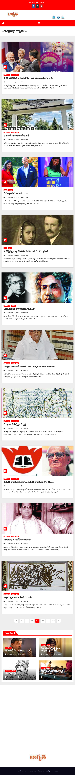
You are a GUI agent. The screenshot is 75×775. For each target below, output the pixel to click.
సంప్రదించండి (6, 695)
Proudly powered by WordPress (27, 771)
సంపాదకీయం (8, 647)
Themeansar (54, 771)
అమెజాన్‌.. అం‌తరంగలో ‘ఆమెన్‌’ (16, 136)
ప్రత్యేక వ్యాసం (7, 74)
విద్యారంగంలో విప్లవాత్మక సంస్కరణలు (52, 672)
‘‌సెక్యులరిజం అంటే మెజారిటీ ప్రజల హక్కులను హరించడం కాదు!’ (29, 366)
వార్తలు (48, 645)
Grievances (6, 736)
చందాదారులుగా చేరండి (9, 722)
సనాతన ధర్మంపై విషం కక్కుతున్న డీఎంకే (50, 649)
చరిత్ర (5, 248)
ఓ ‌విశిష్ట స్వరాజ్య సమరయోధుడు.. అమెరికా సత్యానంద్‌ (26, 251)
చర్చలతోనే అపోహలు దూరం (17, 650)
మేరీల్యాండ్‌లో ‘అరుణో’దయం (16, 193)
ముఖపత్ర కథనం (15, 74)
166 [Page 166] (53, 621)
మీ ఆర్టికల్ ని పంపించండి (9, 704)
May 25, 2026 (12, 654)
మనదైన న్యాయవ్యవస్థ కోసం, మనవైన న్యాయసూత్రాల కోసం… (28, 482)
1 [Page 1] (21, 621)
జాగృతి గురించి (6, 690)
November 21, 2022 (13, 370)
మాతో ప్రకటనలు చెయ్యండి (10, 709)
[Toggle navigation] (39, 23)
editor (24, 82)
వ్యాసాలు (10, 190)
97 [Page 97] (43, 621)
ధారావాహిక (8, 670)
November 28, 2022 (13, 82)
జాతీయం (43, 645)
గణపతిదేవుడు (11, 673)
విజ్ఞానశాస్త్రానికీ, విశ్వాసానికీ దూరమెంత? (19, 309)
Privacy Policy (7, 741)
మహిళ (5, 190)
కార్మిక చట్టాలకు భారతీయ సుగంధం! (18, 597)
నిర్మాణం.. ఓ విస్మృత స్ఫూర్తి (15, 424)
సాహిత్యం (14, 670)
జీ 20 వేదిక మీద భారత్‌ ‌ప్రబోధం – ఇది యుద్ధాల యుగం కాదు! (28, 78)
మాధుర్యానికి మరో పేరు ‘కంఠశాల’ (17, 539)
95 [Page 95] (32, 621)
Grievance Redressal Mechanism (14, 731)
